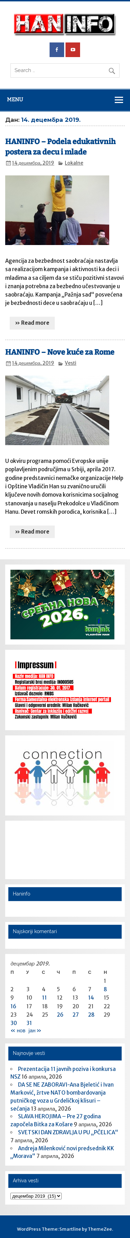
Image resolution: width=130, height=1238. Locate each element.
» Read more (32, 323)
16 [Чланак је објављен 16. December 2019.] (13, 1006)
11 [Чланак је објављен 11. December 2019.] (44, 997)
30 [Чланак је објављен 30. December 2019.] (13, 1023)
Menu (15, 99)
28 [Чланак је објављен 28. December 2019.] (91, 1014)
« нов (17, 1030)
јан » (34, 1030)
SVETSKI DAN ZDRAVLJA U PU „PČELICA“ (68, 1132)
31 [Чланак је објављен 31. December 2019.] (29, 1023)
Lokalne (74, 163)
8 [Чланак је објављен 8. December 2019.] (105, 989)
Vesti (70, 363)
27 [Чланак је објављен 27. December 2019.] (75, 1014)
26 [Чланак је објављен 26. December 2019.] (60, 1014)
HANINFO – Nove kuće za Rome (59, 352)
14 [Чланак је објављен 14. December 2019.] (91, 997)
